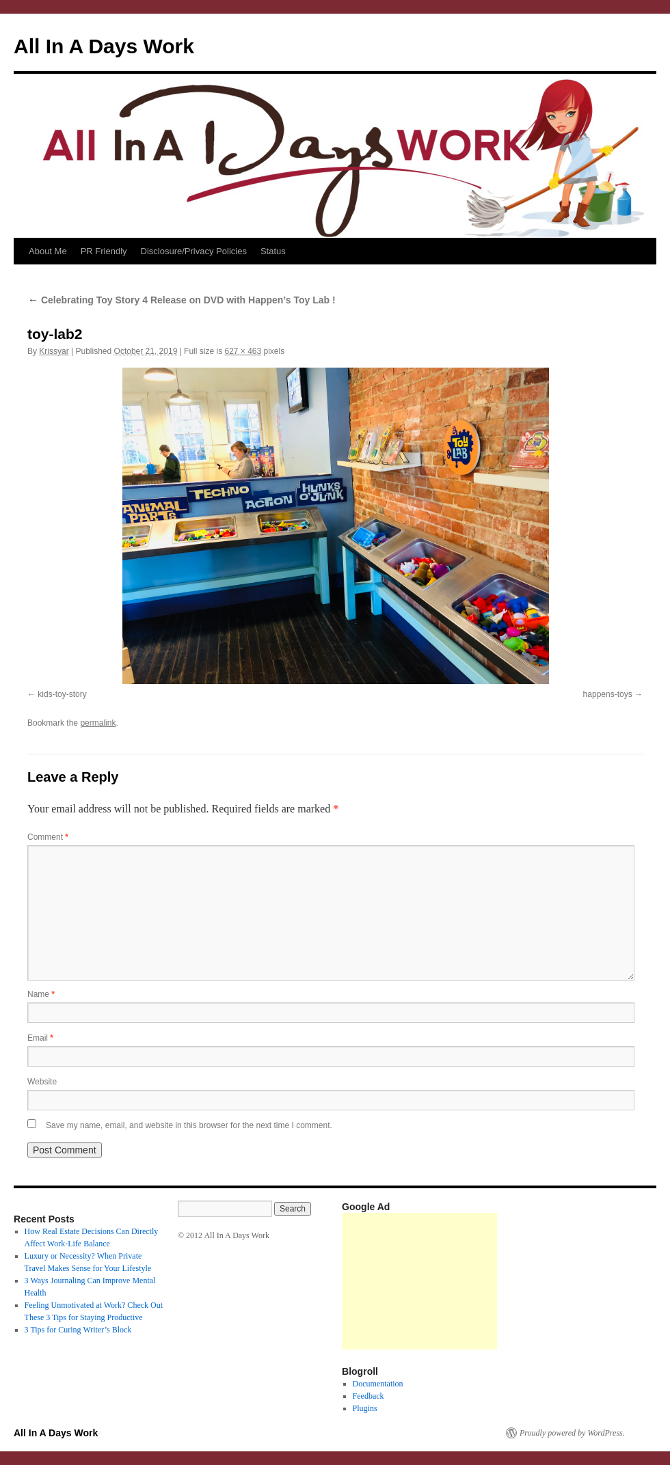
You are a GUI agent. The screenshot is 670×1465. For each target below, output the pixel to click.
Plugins (365, 1408)
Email (40, 1038)
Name (41, 994)
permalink (98, 723)
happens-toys (607, 694)
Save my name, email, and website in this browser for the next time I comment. (189, 1125)
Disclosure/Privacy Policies (194, 251)
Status (273, 251)
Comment (47, 837)
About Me (48, 251)
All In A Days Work (104, 46)
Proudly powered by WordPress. (572, 1433)
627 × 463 (242, 351)
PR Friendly (104, 251)
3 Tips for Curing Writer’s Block (78, 1329)
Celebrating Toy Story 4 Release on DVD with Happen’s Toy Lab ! (181, 300)
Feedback (368, 1396)
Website (42, 1081)
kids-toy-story (62, 694)
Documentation (378, 1383)
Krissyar (53, 351)
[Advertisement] (419, 1281)
